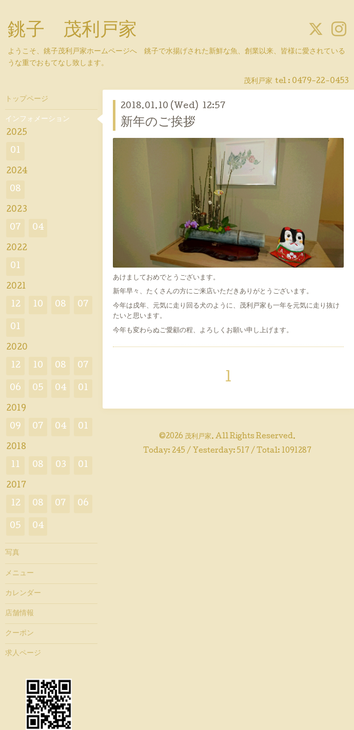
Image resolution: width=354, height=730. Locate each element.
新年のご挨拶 (158, 123)
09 (15, 426)
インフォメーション (37, 119)
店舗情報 (19, 614)
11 (15, 465)
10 (38, 304)
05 (38, 388)
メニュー (19, 574)
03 (60, 465)
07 (15, 228)
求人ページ (23, 654)
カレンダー (23, 594)
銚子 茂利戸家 (72, 31)
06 (15, 388)
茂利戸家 (198, 436)
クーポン (19, 634)
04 (38, 228)
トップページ (26, 99)
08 (15, 189)
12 (16, 304)
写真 (12, 553)
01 (15, 151)
